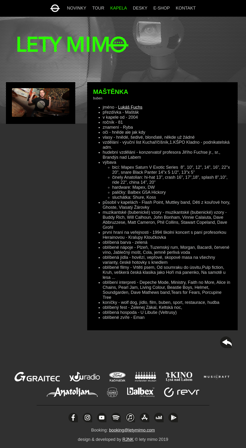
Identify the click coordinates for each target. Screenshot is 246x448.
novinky (76, 8)
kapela (118, 8)
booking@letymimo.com (132, 430)
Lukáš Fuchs (130, 107)
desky (140, 8)
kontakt (186, 8)
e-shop (161, 8)
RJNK (128, 439)
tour (98, 8)
